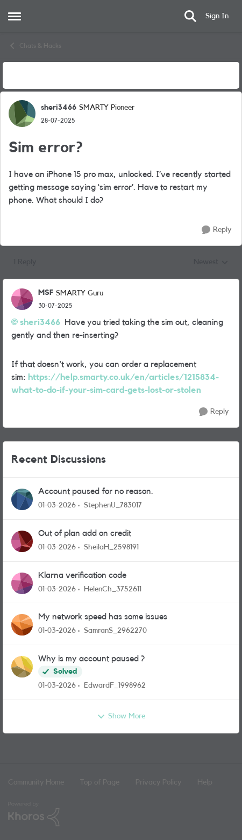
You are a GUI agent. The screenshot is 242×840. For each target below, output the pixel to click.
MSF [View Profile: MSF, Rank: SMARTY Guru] (45, 293)
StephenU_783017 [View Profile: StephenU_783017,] (113, 505)
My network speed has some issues (102, 616)
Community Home (36, 782)
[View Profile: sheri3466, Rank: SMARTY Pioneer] (22, 113)
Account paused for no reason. (95, 491)
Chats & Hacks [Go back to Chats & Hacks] (34, 45)
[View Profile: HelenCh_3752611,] (22, 583)
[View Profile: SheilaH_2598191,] (22, 541)
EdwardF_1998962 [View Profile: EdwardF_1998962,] (115, 685)
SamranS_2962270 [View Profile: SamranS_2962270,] (115, 630)
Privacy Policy (158, 782)
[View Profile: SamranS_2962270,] (22, 625)
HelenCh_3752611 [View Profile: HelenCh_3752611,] (112, 588)
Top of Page (99, 782)
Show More (121, 716)
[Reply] (216, 230)
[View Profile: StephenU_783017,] (22, 499)
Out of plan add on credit (84, 533)
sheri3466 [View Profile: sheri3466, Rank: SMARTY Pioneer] (58, 107)
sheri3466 (40, 322)
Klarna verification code (82, 575)
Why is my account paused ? (91, 658)
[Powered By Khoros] (121, 814)
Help (204, 782)
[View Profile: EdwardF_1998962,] (22, 666)
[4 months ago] (57, 505)
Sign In (217, 16)
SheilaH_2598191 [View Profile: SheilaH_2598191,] (111, 547)
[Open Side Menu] (14, 16)
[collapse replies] (121, 284)
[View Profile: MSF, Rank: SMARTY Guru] (22, 299)
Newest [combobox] (211, 263)
